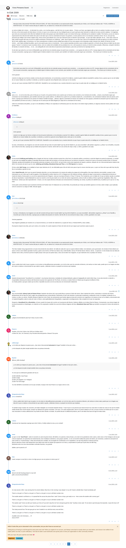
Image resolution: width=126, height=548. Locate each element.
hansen (14, 87)
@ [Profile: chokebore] (15, 14)
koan (13, 56)
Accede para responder (112, 10)
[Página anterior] (51, 539)
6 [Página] (68, 539)
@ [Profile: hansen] (14, 58)
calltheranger (15, 338)
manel (13, 270)
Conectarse (19, 533)
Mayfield (14, 353)
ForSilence (15, 110)
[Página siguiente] (75, 539)
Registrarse (11, 533)
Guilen (13, 151)
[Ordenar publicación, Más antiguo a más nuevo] (103, 11)
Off (8, 10)
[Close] (118, 521)
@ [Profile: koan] (14, 112)
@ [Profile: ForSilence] (15, 193)
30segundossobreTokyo (18, 389)
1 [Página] (54, 539)
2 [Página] (57, 539)
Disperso (14, 324)
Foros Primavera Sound (21, 3)
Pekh (13, 452)
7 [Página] (71, 539)
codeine (14, 310)
